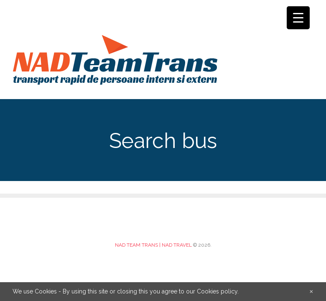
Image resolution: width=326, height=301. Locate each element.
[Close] (311, 290)
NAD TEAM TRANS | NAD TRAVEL (153, 245)
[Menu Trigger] (298, 17)
